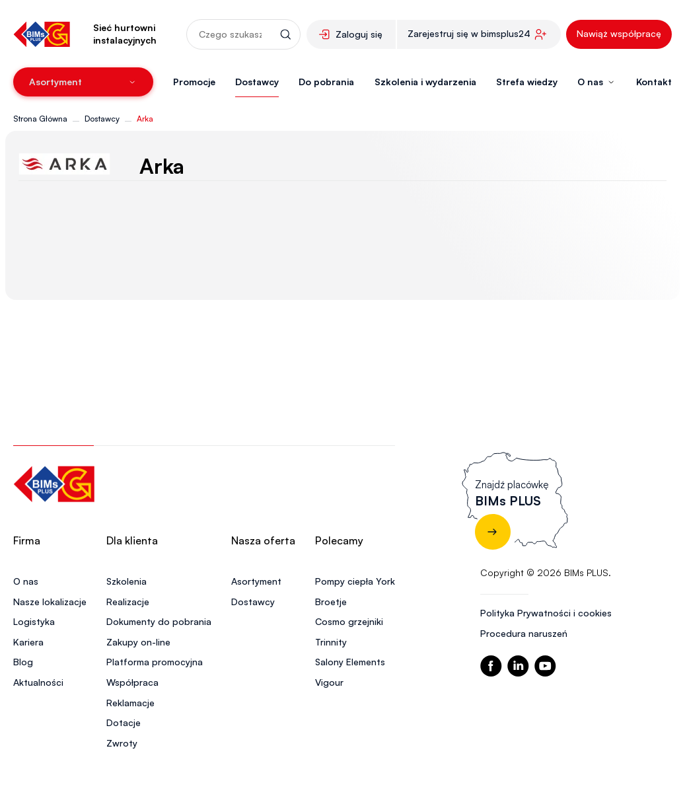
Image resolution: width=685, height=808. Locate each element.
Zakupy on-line (138, 641)
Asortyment (256, 581)
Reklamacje (130, 702)
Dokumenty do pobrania (158, 621)
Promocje (194, 81)
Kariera (28, 641)
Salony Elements (350, 661)
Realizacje (127, 601)
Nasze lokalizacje (50, 601)
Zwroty (121, 743)
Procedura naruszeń (523, 633)
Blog (23, 661)
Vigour (329, 682)
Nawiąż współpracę (619, 33)
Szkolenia (126, 581)
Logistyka (34, 621)
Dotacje (123, 722)
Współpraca (132, 682)
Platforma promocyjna (154, 661)
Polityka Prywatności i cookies (546, 612)
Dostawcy (257, 81)
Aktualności (38, 682)
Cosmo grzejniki (349, 621)
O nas (25, 581)
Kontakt (654, 81)
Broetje (331, 601)
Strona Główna (40, 119)
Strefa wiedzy (527, 81)
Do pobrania (326, 81)
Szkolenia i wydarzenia (425, 81)
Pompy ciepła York (355, 581)
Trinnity (331, 641)
